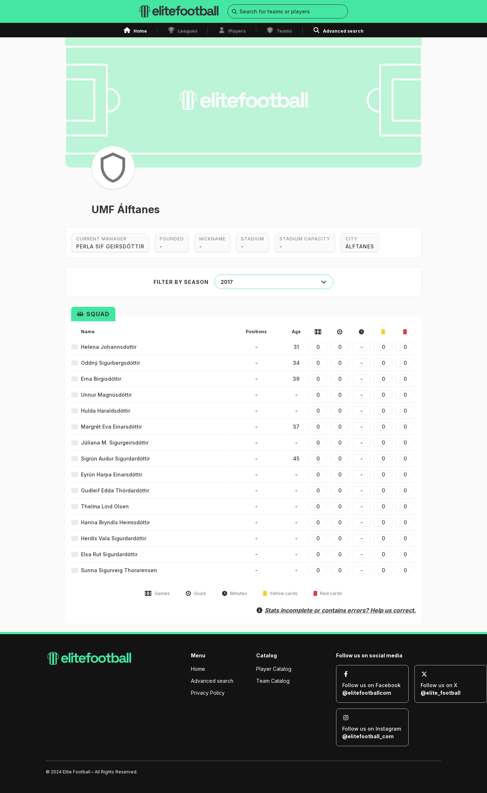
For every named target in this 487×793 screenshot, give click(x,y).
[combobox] (273, 281)
